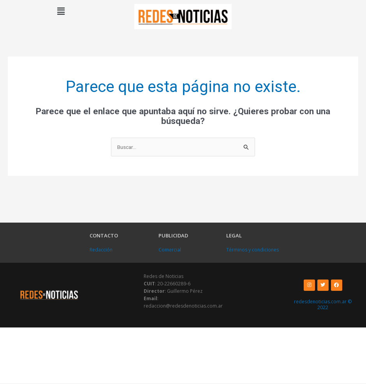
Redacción (101, 250)
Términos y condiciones (252, 250)
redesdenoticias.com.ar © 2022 (323, 305)
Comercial (169, 250)
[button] (60, 11)
